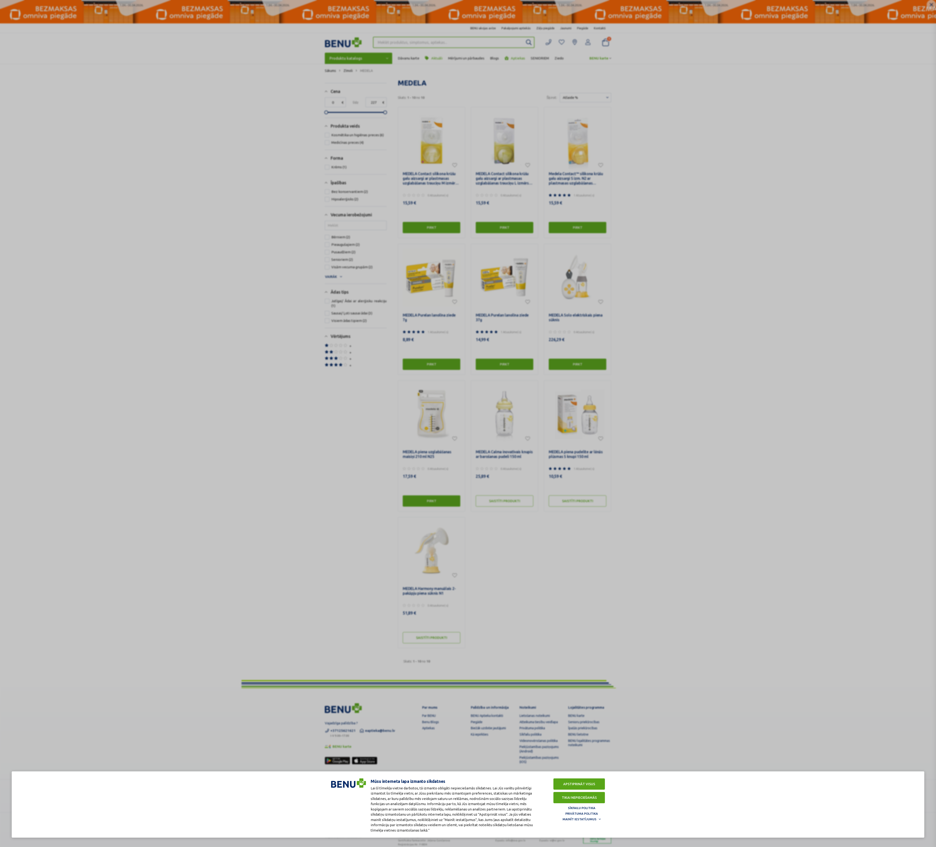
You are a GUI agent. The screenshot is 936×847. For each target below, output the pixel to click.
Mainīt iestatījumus (579, 819)
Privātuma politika (581, 813)
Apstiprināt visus (579, 784)
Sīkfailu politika (581, 808)
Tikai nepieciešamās (579, 797)
